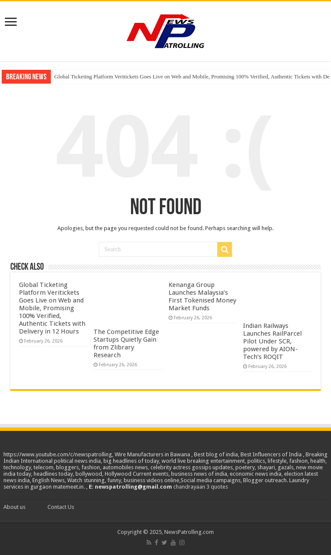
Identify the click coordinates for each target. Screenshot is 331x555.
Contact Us (60, 507)
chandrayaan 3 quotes (200, 486)
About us (14, 507)
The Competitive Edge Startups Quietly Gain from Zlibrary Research (126, 343)
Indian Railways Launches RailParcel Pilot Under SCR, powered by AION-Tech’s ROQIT (272, 341)
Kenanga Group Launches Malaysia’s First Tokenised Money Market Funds (202, 296)
